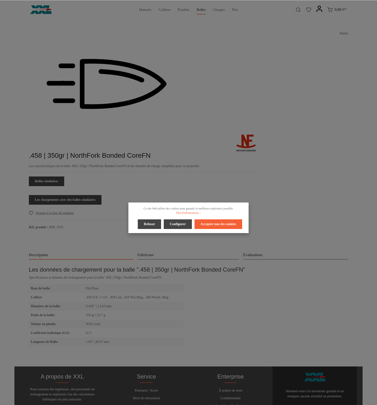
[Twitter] (185, 388)
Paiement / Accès (146, 322)
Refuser (150, 223)
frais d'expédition (295, 398)
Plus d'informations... (188, 213)
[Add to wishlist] (215, 129)
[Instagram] (200, 388)
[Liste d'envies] (309, 9)
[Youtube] (193, 388)
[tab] (81, 172)
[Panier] (336, 9)
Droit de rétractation (146, 329)
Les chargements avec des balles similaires (229, 116)
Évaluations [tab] (253, 172)
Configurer (178, 223)
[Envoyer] (343, 339)
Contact (146, 345)
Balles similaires (211, 98)
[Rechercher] (298, 9)
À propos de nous (230, 322)
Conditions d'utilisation (230, 337)
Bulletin (146, 352)
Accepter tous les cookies (217, 223)
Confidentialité (230, 329)
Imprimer (230, 345)
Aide (146, 337)
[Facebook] (177, 388)
